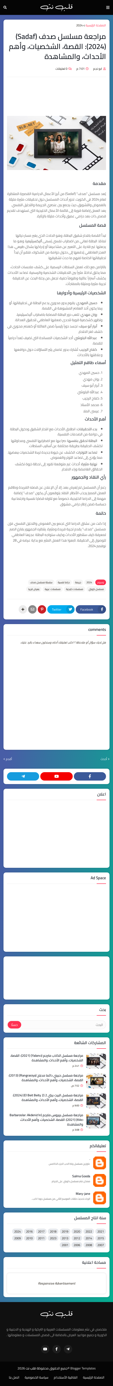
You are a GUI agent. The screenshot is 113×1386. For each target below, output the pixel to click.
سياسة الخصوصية (36, 1377)
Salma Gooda (81, 1176)
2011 (41, 1238)
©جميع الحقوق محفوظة (53, 1368)
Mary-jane (83, 1193)
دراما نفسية (64, 582)
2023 (53, 1238)
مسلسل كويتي (96, 589)
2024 (79, 25)
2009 (17, 1238)
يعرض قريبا (33, 589)
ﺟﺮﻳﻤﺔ (78, 582)
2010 (29, 1238)
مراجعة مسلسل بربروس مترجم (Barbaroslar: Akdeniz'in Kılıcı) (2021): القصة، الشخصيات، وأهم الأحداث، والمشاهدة (46, 1120)
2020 (77, 1231)
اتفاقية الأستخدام (66, 1377)
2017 (41, 1231)
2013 (65, 1238)
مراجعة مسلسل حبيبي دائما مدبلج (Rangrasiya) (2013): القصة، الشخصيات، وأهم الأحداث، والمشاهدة (45, 1077)
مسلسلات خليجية (74, 589)
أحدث (104, 759)
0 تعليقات (61, 68)
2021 (100, 1231)
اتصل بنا (14, 1377)
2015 (100, 1238)
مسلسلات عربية (53, 589)
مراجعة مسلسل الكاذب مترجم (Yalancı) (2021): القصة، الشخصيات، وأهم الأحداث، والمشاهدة (46, 1058)
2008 (89, 1245)
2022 (89, 1231)
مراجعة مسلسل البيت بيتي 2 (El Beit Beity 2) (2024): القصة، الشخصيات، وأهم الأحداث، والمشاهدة (48, 1097)
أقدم (9, 759)
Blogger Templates (83, 1368)
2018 (53, 1231)
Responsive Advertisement (56, 1283)
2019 (65, 1231)
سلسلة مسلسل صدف (41, 582)
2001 (65, 1245)
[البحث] (63, 1024)
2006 (77, 1245)
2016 (29, 1231)
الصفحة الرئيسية (96, 25)
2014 (89, 1238)
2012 (77, 1238)
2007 (100, 1245)
